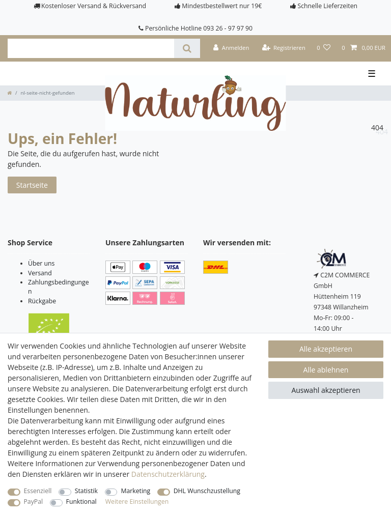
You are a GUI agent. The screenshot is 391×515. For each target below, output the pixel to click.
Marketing (135, 491)
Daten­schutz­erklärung (168, 474)
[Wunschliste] (323, 48)
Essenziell (38, 491)
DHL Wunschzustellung (207, 491)
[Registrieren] (283, 48)
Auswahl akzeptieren (325, 390)
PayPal (33, 501)
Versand (40, 273)
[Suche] (187, 48)
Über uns (41, 263)
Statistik (86, 491)
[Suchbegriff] (91, 48)
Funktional (81, 501)
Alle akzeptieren (325, 349)
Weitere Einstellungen (137, 501)
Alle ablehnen (326, 370)
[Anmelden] (231, 48)
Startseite (32, 185)
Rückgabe (42, 301)
